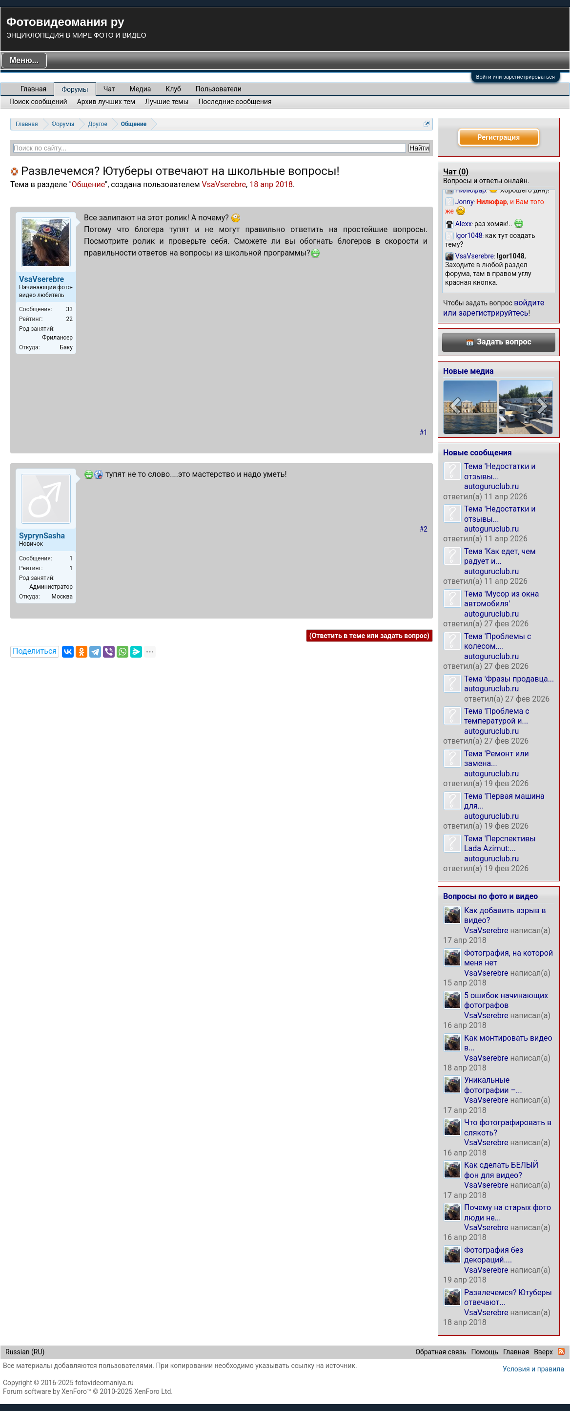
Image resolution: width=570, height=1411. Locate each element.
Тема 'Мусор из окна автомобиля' (501, 598)
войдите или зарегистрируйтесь (493, 307)
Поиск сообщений (38, 102)
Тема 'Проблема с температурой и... (496, 716)
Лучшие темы (166, 102)
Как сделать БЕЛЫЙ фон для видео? (501, 1169)
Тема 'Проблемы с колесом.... (497, 641)
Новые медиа (468, 371)
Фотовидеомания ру (65, 21)
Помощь (484, 1352)
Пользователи (219, 89)
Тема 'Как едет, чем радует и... (500, 556)
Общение (88, 184)
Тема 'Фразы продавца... (509, 679)
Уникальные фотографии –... (493, 1084)
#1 (424, 432)
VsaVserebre (224, 184)
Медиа (140, 89)
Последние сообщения (235, 102)
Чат (109, 89)
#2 (424, 529)
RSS (561, 1351)
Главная (33, 89)
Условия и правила (533, 1369)
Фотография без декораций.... (493, 1254)
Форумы (74, 89)
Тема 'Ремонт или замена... (496, 758)
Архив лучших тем (106, 102)
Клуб (173, 89)
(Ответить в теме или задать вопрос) (369, 636)
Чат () (455, 171)
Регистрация (499, 137)
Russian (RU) (24, 1352)
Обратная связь (440, 1352)
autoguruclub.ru (491, 486)
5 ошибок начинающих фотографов (506, 1000)
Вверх (543, 1352)
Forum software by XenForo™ (88, 1391)
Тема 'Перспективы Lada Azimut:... (500, 843)
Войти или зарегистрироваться (515, 77)
